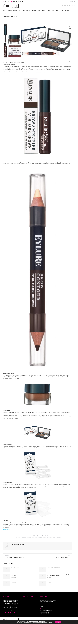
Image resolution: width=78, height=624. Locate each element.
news (36, 537)
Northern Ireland (40, 537)
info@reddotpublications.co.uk (17, 1)
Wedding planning (58, 537)
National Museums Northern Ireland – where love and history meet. (22, 575)
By (37, 535)
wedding (54, 537)
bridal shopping (24, 537)
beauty (19, 537)
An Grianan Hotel (14, 581)
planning (44, 537)
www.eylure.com (6, 529)
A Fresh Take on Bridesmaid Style (53, 567)
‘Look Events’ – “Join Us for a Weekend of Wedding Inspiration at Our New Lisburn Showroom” (59, 575)
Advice (16, 537)
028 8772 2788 (42, 606)
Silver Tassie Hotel (50, 581)
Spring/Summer (49, 537)
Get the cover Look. (15, 567)
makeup (33, 537)
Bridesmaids (29, 537)
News (5, 24)
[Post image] (6, 569)
